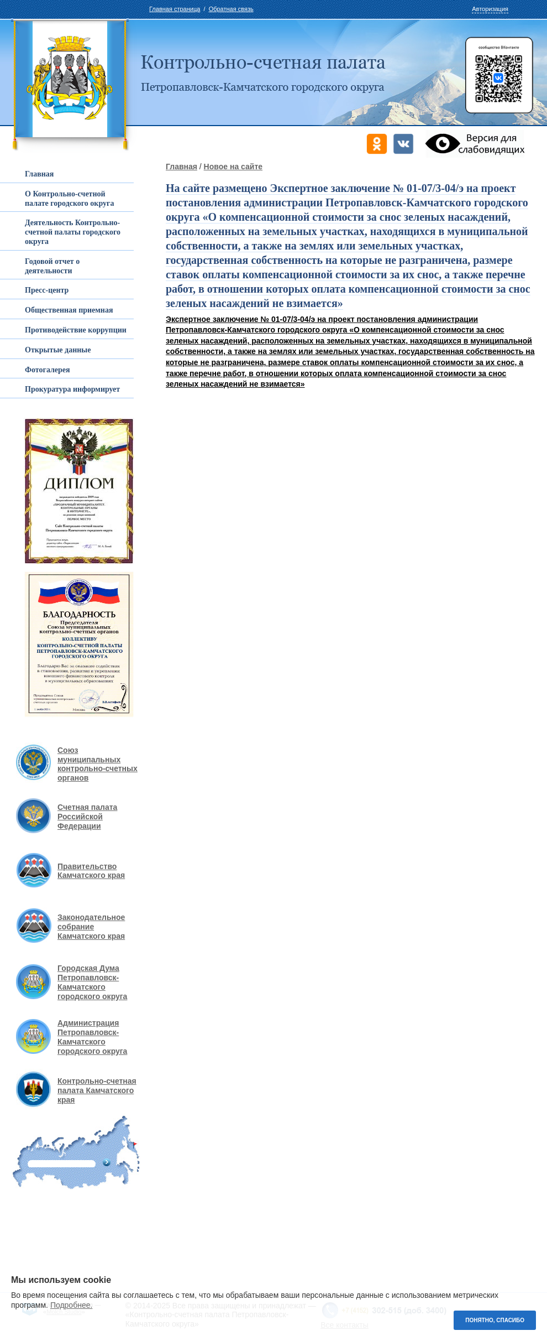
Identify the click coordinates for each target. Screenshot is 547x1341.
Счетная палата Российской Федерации (87, 816)
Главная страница (174, 9)
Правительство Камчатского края (91, 871)
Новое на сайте (233, 166)
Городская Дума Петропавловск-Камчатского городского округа (92, 982)
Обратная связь (231, 9)
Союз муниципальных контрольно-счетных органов (97, 764)
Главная (181, 166)
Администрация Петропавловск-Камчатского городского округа (92, 1036)
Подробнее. (71, 1305)
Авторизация (490, 9)
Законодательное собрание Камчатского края (91, 926)
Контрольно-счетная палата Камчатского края (96, 1090)
